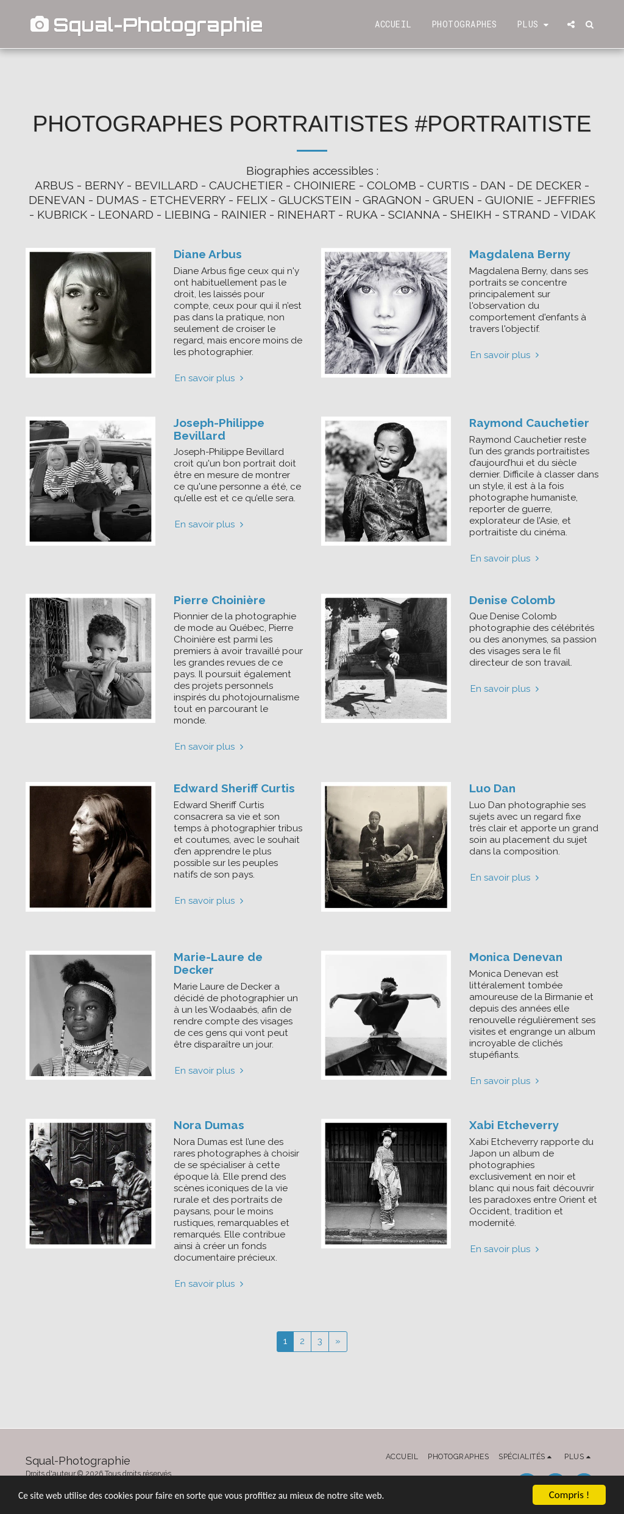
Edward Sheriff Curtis (234, 788)
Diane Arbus (208, 254)
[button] (571, 24)
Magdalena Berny (519, 254)
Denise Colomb (512, 600)
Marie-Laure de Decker (218, 963)
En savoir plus (210, 378)
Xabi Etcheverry (514, 1125)
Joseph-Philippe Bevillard (219, 429)
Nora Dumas (209, 1125)
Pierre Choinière (220, 600)
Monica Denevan (515, 956)
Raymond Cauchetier (529, 422)
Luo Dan (492, 788)
